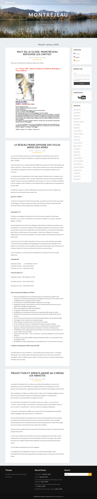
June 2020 (76, 149)
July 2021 (76, 137)
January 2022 (77, 131)
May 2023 (76, 115)
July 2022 (76, 125)
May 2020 (76, 152)
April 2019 (76, 179)
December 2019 (78, 161)
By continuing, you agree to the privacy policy (82, 79)
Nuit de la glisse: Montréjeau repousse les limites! (37, 53)
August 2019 (77, 170)
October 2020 (77, 143)
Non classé (8, 477)
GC (32, 57)
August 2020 (77, 146)
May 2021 (76, 140)
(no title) (37, 477)
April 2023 (76, 118)
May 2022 (76, 128)
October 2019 (77, 164)
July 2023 (76, 112)
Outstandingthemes (58, 496)
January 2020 (77, 158)
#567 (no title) (86, 2)
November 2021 (78, 134)
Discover (40, 2)
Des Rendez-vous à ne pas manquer (45, 489)
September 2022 (78, 121)
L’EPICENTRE (39, 474)
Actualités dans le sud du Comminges (69, 2)
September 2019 (78, 167)
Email (75, 73)
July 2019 (76, 173)
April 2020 (76, 155)
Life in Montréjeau (50, 2)
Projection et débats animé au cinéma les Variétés (37, 374)
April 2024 (76, 109)
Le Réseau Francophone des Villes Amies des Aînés (37, 146)
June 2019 (76, 176)
